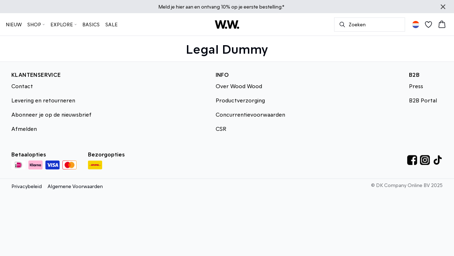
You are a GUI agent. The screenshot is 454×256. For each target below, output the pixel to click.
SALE (111, 24)
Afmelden (24, 128)
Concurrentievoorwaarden (250, 114)
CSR (221, 128)
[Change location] (415, 24)
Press (416, 85)
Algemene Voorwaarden (75, 186)
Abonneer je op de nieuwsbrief (51, 114)
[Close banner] (443, 6)
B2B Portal (423, 100)
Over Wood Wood (239, 85)
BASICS (91, 24)
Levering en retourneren (43, 100)
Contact (22, 85)
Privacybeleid (26, 186)
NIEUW (14, 24)
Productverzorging (240, 100)
